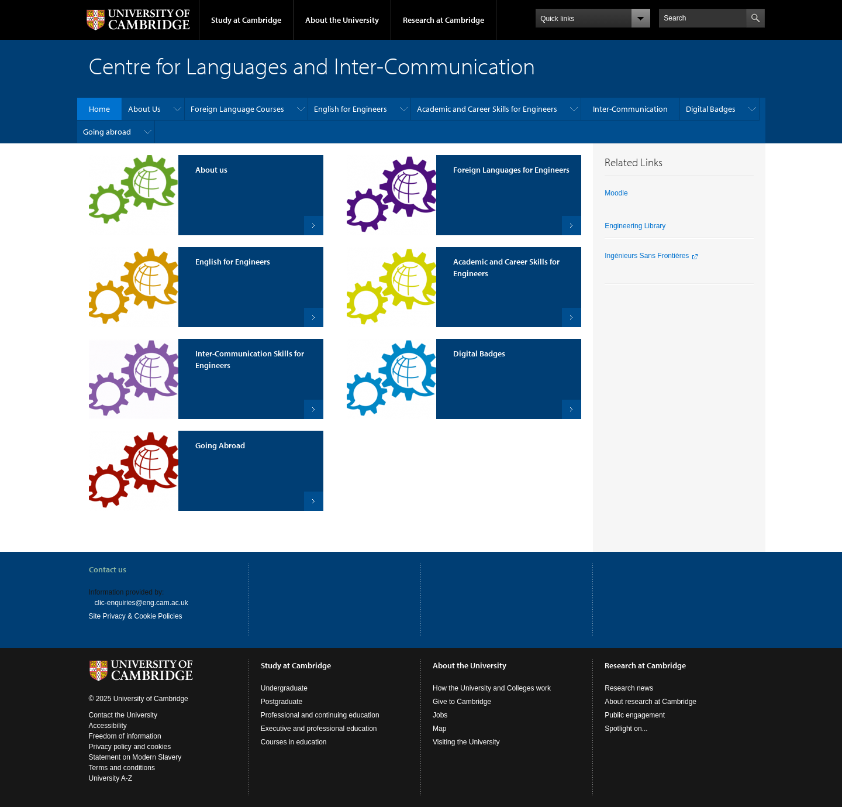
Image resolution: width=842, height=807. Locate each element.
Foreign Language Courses (237, 109)
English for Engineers (350, 109)
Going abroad (107, 131)
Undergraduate (284, 688)
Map (439, 728)
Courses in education (294, 742)
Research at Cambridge (443, 20)
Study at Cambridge (246, 20)
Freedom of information (125, 736)
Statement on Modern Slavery (135, 757)
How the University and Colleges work (492, 688)
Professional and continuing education (320, 715)
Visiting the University (466, 742)
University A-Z (111, 778)
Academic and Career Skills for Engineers (487, 109)
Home (99, 109)
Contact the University (123, 715)
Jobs (440, 715)
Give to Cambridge (462, 702)
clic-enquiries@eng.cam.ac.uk (141, 603)
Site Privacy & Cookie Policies (135, 616)
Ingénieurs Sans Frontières (647, 256)
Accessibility (108, 726)
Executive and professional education (319, 728)
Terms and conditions (122, 768)
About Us (144, 109)
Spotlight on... (626, 728)
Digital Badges (711, 109)
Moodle (616, 193)
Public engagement (635, 715)
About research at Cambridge (650, 702)
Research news (629, 688)
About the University (342, 20)
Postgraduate (281, 702)
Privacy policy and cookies (130, 747)
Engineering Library (635, 226)
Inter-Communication (630, 109)
